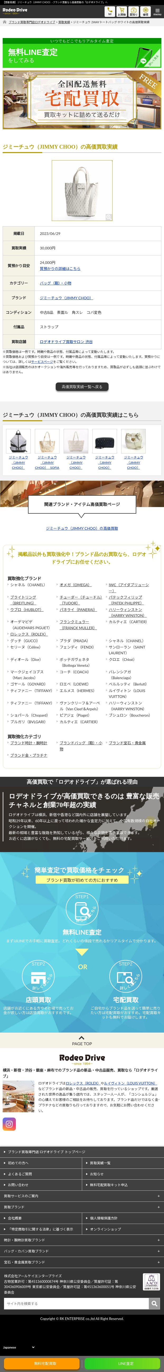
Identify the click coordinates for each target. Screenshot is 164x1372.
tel (110, 11)
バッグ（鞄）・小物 (55, 283)
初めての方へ (18, 1197)
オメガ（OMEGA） (76, 585)
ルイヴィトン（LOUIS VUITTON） (130, 1117)
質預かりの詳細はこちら (60, 268)
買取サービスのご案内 (21, 1230)
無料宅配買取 (45, 1363)
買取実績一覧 (100, 1197)
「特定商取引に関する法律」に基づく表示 (40, 1263)
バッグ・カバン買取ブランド (26, 1285)
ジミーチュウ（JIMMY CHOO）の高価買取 (82, 528)
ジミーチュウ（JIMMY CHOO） (66, 298)
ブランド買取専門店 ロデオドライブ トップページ (46, 1186)
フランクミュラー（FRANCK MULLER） (78, 624)
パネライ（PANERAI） (78, 609)
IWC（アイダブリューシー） (129, 588)
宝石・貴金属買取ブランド (24, 1296)
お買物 (121, 11)
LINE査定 (126, 1363)
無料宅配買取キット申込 (109, 1219)
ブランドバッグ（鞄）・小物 (81, 746)
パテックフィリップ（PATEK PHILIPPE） (126, 600)
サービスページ (42, 362)
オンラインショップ (105, 1263)
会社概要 (15, 1252)
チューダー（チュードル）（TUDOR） (81, 600)
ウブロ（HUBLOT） (27, 609)
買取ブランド (14, 1241)
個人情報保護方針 (104, 1252)
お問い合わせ (18, 1219)
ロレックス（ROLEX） (29, 634)
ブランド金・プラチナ (28, 755)
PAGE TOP (82, 1077)
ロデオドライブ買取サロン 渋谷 (66, 341)
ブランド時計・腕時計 (28, 743)
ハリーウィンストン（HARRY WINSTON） (128, 612)
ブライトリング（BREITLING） (23, 600)
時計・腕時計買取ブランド (24, 1274)
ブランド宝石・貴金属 (127, 743)
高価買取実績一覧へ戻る (82, 387)
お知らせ (97, 1208)
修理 (145, 11)
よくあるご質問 (20, 1208)
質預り (133, 11)
